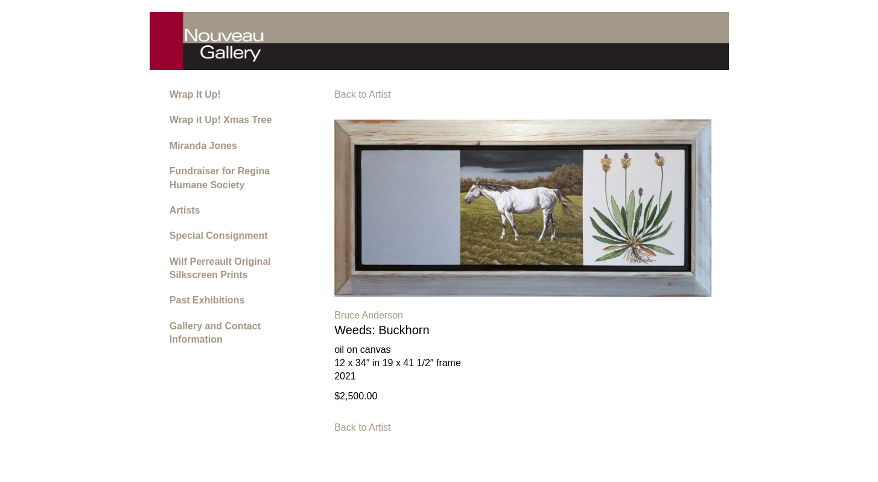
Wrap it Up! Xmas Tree (221, 120)
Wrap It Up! (195, 94)
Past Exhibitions (207, 300)
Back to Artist (362, 94)
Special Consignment (219, 235)
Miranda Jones (203, 146)
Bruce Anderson (368, 315)
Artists (185, 210)
